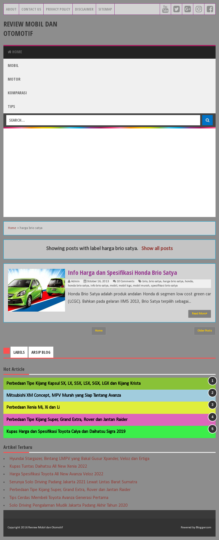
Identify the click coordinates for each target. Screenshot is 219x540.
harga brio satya (173, 281)
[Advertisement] (109, 172)
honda (189, 281)
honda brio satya (78, 285)
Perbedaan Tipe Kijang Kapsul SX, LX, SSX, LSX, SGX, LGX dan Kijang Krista (73, 383)
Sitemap (105, 9)
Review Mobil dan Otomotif (30, 28)
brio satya (155, 281)
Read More (199, 313)
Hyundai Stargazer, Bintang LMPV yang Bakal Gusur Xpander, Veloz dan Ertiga (79, 459)
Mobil (13, 65)
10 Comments (125, 281)
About (11, 9)
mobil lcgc (125, 285)
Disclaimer (84, 9)
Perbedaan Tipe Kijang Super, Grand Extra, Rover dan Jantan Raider (66, 420)
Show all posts (157, 248)
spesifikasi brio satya (164, 285)
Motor (14, 79)
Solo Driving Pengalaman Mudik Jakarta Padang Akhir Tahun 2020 (68, 505)
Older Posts (205, 330)
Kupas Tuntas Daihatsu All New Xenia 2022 (48, 466)
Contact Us (31, 9)
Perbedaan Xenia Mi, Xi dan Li (33, 407)
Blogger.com (203, 527)
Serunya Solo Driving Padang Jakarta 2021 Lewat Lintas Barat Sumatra (73, 482)
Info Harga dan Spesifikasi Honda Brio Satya (122, 272)
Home (15, 51)
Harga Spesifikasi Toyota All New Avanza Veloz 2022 (56, 474)
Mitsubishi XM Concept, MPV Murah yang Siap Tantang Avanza (63, 395)
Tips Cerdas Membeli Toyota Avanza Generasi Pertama (58, 498)
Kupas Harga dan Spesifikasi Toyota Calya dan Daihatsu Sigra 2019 (65, 431)
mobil (113, 285)
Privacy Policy (58, 9)
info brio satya (99, 285)
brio (144, 281)
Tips (11, 106)
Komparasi (17, 92)
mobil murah (141, 285)
